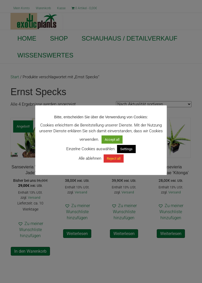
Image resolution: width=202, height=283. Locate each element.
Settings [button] (126, 149)
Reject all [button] (113, 158)
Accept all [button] (112, 140)
